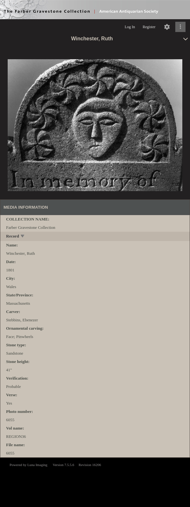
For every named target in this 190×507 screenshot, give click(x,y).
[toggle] (22, 236)
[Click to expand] (180, 27)
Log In (130, 27)
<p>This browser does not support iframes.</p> (95, 482)
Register (149, 27)
